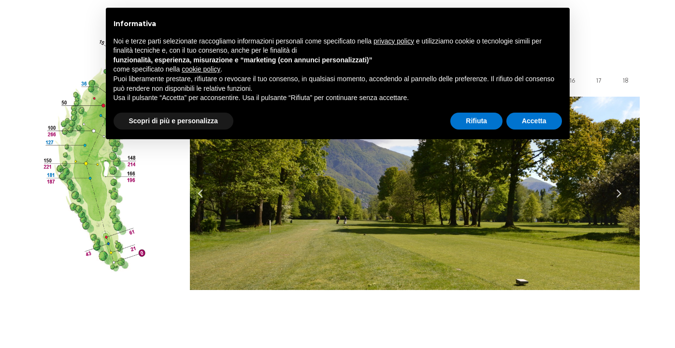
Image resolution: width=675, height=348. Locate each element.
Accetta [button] (534, 121)
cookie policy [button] (201, 69)
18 (626, 80)
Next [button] (624, 193)
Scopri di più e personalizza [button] (173, 121)
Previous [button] (205, 193)
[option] (415, 193)
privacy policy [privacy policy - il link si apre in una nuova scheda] (393, 41)
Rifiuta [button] (476, 121)
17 (598, 80)
